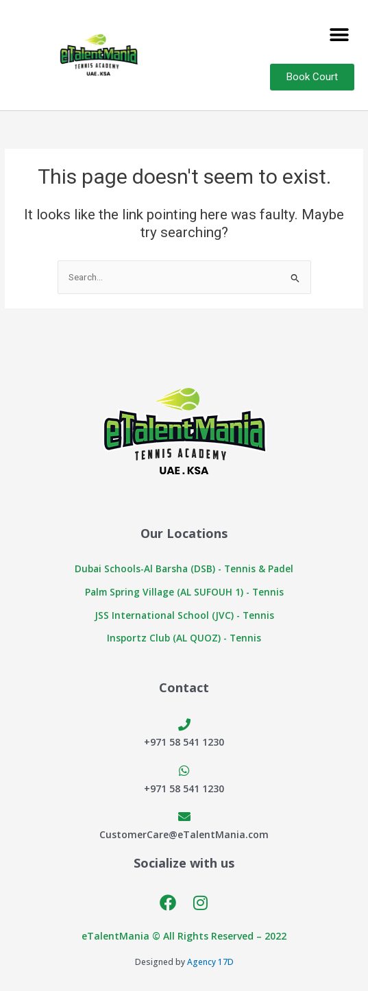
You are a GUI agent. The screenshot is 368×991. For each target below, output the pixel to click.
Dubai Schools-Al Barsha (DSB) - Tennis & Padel (184, 568)
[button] (338, 34)
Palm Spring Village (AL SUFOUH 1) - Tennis (184, 591)
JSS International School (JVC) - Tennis (184, 615)
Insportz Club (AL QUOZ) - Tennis (184, 637)
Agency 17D (210, 962)
